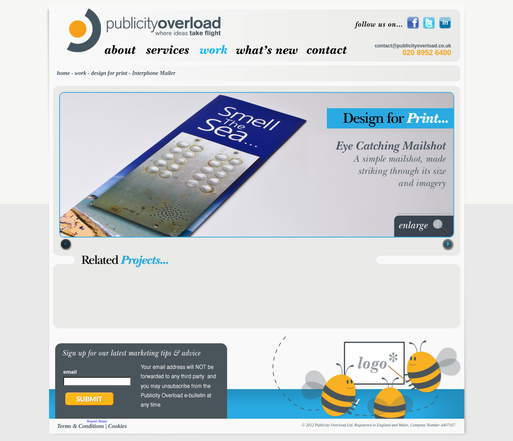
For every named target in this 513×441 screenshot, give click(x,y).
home (63, 73)
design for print (109, 73)
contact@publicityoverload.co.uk (413, 46)
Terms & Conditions (80, 426)
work (80, 73)
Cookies (117, 426)
